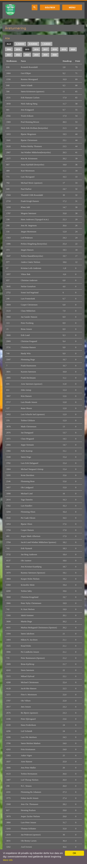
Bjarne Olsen (26, 524)
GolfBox (50, 7)
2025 (45, 55)
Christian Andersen (29, 280)
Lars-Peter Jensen (28, 822)
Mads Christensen (28, 426)
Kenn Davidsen (27, 475)
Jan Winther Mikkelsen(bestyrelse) (36, 152)
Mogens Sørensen (28, 213)
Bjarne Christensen (29, 140)
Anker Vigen (26, 755)
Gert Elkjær (26, 73)
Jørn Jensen (26, 706)
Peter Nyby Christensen (31, 603)
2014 (18, 49)
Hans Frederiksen (28, 725)
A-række (20, 44)
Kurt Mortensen (28, 170)
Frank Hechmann (28, 378)
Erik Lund (25, 335)
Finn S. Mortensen (29, 694)
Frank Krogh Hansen (30, 201)
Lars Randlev (26, 505)
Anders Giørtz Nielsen (30, 262)
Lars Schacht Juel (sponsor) (33, 414)
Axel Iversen (26, 847)
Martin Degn (26, 621)
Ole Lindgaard (27, 487)
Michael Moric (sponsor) (31, 183)
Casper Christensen (29, 304)
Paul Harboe (26, 189)
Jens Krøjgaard (27, 109)
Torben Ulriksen (28, 420)
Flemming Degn (28, 359)
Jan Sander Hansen (29, 317)
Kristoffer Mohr (28, 585)
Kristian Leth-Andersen (31, 268)
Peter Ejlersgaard (28, 719)
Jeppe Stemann (27, 445)
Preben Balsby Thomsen (31, 146)
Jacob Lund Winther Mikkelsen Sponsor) (38, 542)
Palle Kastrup (26, 451)
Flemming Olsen (28, 512)
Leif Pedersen (27, 237)
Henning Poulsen (28, 810)
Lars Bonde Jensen (29, 402)
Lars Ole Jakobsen (29, 737)
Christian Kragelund (29, 597)
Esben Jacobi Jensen (29, 798)
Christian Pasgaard (29, 341)
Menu (72, 7)
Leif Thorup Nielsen (29, 780)
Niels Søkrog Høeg (29, 103)
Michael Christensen (29, 682)
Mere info (8, 860)
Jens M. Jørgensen (28, 225)
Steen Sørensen (27, 670)
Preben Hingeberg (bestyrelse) (34, 244)
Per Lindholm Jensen (30, 652)
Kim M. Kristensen (29, 158)
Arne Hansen (26, 761)
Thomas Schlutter (28, 828)
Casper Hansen (27, 530)
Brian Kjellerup (27, 664)
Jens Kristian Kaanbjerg (31, 566)
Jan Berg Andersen (29, 554)
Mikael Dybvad (27, 676)
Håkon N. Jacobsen (29, 639)
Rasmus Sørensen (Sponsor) (33, 572)
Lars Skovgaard (27, 177)
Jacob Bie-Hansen (28, 688)
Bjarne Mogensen (28, 134)
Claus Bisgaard (27, 438)
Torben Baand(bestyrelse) (32, 256)
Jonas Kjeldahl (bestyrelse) (32, 164)
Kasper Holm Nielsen (30, 579)
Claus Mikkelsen (28, 311)
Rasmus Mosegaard (29, 79)
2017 (45, 49)
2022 (18, 55)
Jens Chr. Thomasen (29, 804)
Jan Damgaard (27, 432)
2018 (54, 49)
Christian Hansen (28, 347)
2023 (27, 55)
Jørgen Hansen (27, 250)
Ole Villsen (26, 700)
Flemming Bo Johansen (31, 792)
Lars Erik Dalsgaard (29, 463)
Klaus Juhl (25, 207)
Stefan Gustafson (28, 286)
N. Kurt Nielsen (28, 609)
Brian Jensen (26, 329)
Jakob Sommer (27, 615)
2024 (36, 55)
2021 (9, 55)
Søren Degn (26, 457)
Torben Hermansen (29, 773)
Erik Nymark (26, 548)
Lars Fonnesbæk (28, 298)
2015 (27, 49)
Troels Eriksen (27, 116)
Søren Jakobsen (27, 633)
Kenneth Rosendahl (29, 67)
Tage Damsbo (27, 499)
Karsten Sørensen (28, 371)
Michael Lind (26, 493)
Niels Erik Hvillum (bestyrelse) (34, 128)
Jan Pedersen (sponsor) (31, 834)
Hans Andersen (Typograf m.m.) (35, 219)
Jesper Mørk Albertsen (30, 536)
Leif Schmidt (26, 731)
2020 (73, 49)
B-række (33, 44)
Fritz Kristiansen (28, 749)
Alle (9, 44)
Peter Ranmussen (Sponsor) (33, 658)
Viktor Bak (25, 274)
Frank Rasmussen (28, 365)
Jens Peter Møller (28, 767)
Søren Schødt (26, 85)
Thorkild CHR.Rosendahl (32, 195)
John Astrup (26, 390)
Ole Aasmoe (26, 560)
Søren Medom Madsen (30, 743)
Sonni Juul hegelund (29, 292)
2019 (64, 49)
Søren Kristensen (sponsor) (32, 91)
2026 (54, 55)
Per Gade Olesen (28, 518)
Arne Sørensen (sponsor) (31, 384)
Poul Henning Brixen (30, 122)
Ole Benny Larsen (28, 840)
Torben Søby (26, 591)
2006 (9, 49)
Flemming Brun (28, 481)
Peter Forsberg (27, 323)
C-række (46, 44)
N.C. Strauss (26, 786)
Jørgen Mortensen (28, 231)
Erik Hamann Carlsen (30, 97)
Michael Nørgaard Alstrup (32, 469)
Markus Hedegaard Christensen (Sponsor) (39, 627)
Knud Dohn (26, 646)
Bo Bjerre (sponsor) (29, 713)
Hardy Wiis (26, 353)
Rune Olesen (26, 408)
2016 (36, 49)
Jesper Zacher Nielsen (30, 816)
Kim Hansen (26, 396)
